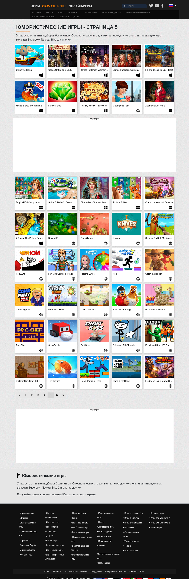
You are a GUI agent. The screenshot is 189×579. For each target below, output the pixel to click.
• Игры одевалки (78, 513)
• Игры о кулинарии (54, 550)
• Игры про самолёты (133, 513)
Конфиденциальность (115, 571)
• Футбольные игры (80, 527)
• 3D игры (23, 518)
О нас (47, 571)
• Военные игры (156, 513)
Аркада (49, 12)
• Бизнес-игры (51, 540)
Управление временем (138, 12)
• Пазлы (100, 522)
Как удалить (96, 571)
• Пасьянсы (128, 527)
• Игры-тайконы (130, 551)
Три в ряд (73, 12)
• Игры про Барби (27, 550)
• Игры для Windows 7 (159, 518)
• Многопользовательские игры (108, 554)
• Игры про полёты (79, 523)
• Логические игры (105, 527)
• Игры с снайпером (132, 523)
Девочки (64, 17)
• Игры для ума (52, 522)
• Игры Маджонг (104, 531)
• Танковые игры (131, 541)
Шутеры (36, 12)
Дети (76, 17)
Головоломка (90, 12)
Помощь (57, 571)
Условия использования (76, 571)
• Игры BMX (24, 540)
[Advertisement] (94, 145)
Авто (60, 12)
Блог (142, 571)
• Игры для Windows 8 (159, 523)
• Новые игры (103, 563)
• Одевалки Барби (27, 545)
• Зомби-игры (155, 527)
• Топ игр (127, 546)
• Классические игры (54, 545)
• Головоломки (51, 527)
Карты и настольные (43, 17)
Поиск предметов (111, 12)
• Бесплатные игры (80, 532)
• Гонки (74, 518)
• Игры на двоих (26, 513)
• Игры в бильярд (131, 518)
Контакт (133, 571)
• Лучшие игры (26, 555)
